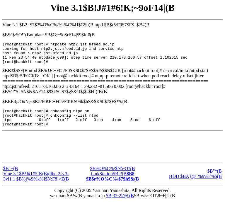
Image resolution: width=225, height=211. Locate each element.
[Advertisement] (112, 154)
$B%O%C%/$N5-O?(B (112, 176)
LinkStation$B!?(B (112, 184)
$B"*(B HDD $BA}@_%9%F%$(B (195, 181)
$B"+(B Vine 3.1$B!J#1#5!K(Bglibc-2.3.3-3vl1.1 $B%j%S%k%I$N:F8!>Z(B (36, 181)
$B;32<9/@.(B (120, 203)
